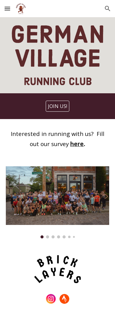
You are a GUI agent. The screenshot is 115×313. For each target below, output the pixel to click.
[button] (7, 8)
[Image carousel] (57, 202)
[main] (57, 138)
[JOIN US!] (57, 106)
